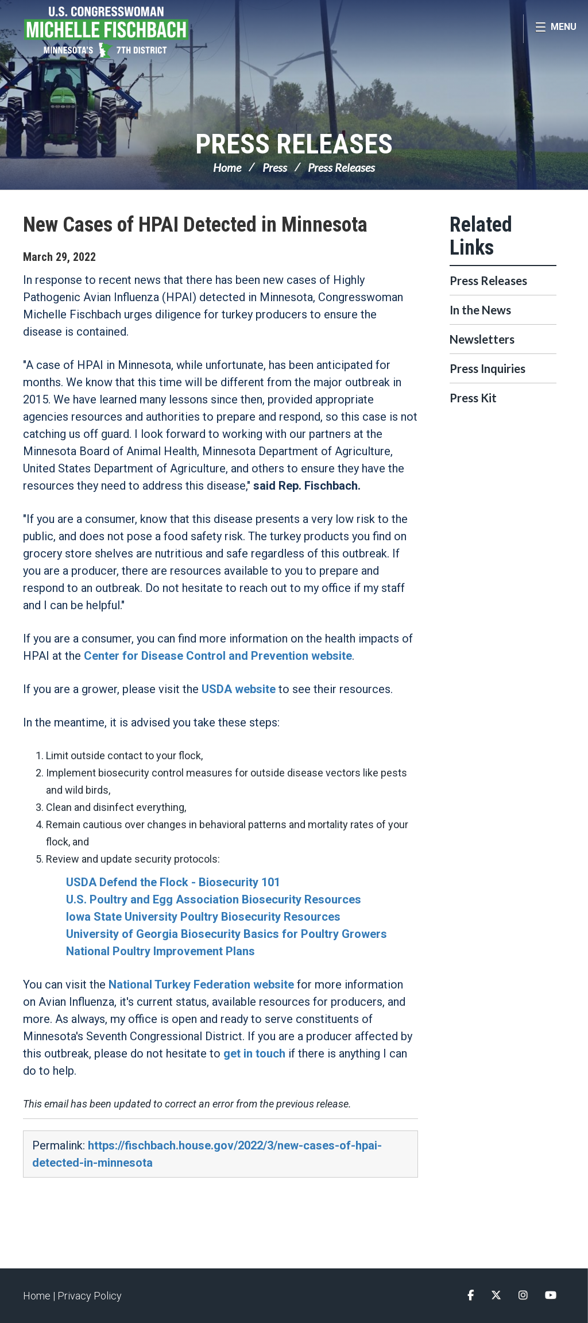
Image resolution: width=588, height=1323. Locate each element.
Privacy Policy (89, 1296)
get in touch (254, 1053)
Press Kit (473, 398)
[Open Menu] (555, 28)
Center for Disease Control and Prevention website (218, 656)
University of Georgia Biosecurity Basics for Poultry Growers (226, 934)
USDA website (239, 689)
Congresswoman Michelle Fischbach (129, 32)
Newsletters (482, 339)
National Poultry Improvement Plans (160, 951)
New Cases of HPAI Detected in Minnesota (195, 225)
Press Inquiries (487, 368)
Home (227, 167)
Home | (40, 1296)
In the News (480, 310)
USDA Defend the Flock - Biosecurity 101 (173, 882)
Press (274, 167)
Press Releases (294, 144)
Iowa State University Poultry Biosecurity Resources (203, 917)
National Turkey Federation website (201, 984)
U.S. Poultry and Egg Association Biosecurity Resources (213, 899)
